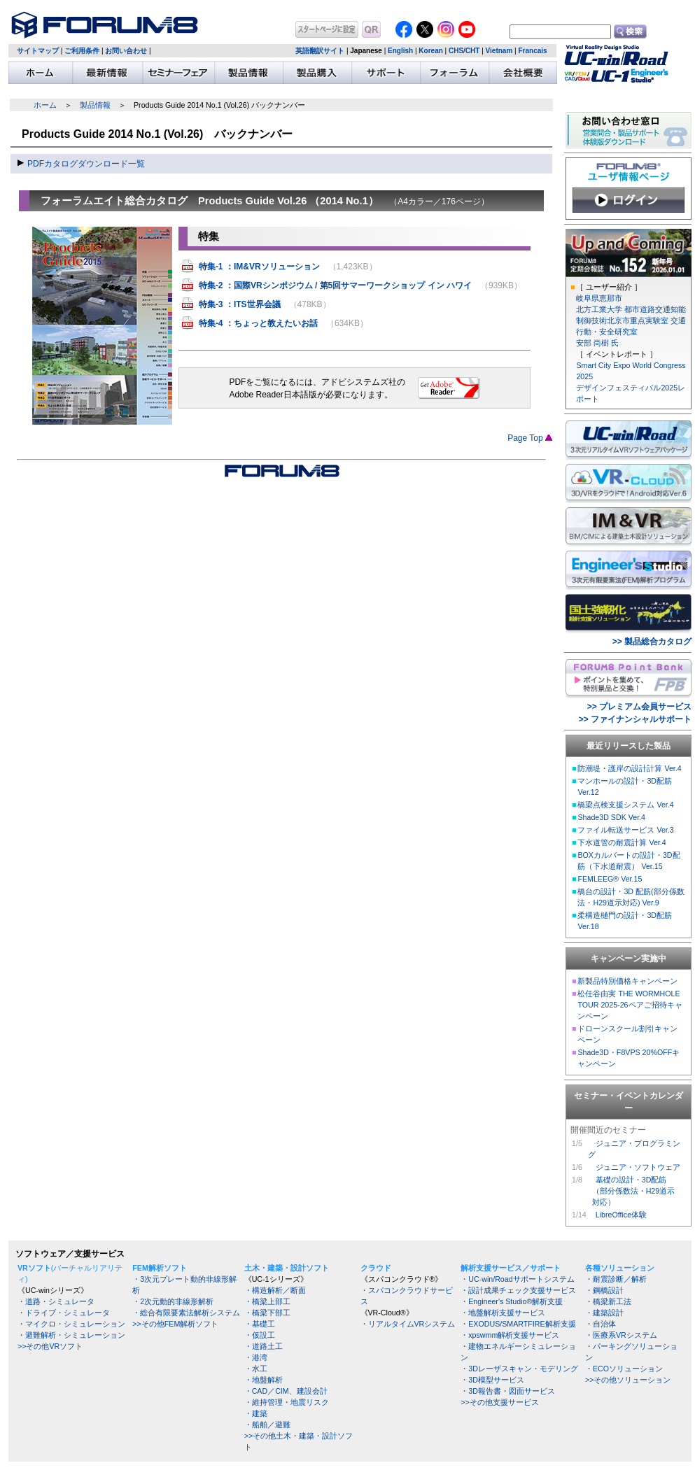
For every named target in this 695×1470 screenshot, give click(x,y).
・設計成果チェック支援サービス (518, 1290)
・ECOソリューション (624, 1368)
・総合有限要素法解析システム (186, 1312)
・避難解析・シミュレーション (71, 1335)
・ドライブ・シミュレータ (63, 1312)
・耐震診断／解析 (616, 1279)
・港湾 (255, 1357)
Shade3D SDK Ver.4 (611, 817)
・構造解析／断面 (275, 1290)
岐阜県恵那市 (599, 298)
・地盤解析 (263, 1380)
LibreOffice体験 (621, 1214)
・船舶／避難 (267, 1424)
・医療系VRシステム (621, 1335)
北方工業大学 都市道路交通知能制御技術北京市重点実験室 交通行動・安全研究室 (631, 320)
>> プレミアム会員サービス (639, 707)
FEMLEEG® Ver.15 (609, 879)
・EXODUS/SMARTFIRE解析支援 (518, 1324)
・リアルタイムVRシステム (408, 1324)
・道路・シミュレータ (55, 1301)
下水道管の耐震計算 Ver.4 (621, 842)
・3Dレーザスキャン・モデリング (519, 1368)
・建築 (255, 1413)
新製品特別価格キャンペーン (627, 981)
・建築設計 (604, 1312)
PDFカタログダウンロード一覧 (86, 164)
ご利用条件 (81, 51)
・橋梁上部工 (267, 1301)
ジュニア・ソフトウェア (638, 1167)
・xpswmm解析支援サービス (510, 1335)
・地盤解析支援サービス (503, 1312)
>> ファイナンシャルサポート (635, 719)
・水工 (255, 1368)
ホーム (45, 105)
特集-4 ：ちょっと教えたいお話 (258, 323)
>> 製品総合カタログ (652, 641)
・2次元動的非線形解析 (172, 1301)
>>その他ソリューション (628, 1380)
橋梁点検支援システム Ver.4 (625, 804)
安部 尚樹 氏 (597, 343)
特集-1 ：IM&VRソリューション (259, 266)
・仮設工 (259, 1335)
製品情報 (95, 105)
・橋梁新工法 (608, 1301)
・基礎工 (259, 1324)
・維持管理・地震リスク (286, 1402)
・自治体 (600, 1324)
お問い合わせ (126, 51)
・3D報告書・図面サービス (508, 1391)
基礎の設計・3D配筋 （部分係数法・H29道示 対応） (631, 1190)
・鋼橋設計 (604, 1290)
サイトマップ (38, 51)
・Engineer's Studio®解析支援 (512, 1301)
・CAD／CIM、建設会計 (286, 1391)
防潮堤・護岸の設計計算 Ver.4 (629, 768)
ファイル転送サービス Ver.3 (625, 830)
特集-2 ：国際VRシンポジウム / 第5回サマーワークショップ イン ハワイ (335, 285)
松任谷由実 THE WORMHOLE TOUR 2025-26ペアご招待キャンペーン (629, 1004)
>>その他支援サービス (499, 1402)
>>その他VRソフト (50, 1346)
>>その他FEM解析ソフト (175, 1324)
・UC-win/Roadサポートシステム (517, 1279)
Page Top (529, 438)
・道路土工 (263, 1346)
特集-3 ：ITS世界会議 (240, 304)
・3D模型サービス (492, 1380)
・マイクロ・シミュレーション (71, 1324)
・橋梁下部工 (267, 1312)
